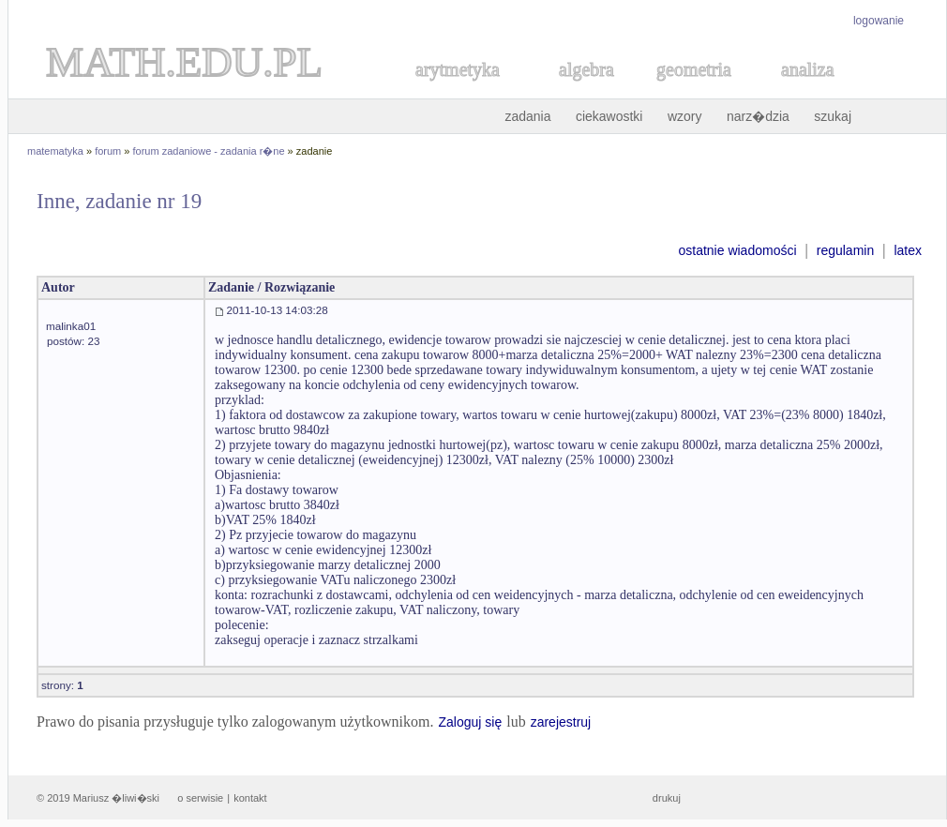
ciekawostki (609, 116)
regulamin (845, 250)
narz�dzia (758, 116)
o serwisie (200, 798)
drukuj (667, 798)
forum (108, 151)
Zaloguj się (470, 721)
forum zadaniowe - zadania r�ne (209, 151)
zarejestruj (561, 721)
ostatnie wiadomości (737, 250)
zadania (527, 116)
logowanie (878, 20)
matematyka (55, 151)
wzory (685, 116)
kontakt (249, 798)
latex (908, 250)
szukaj (832, 116)
